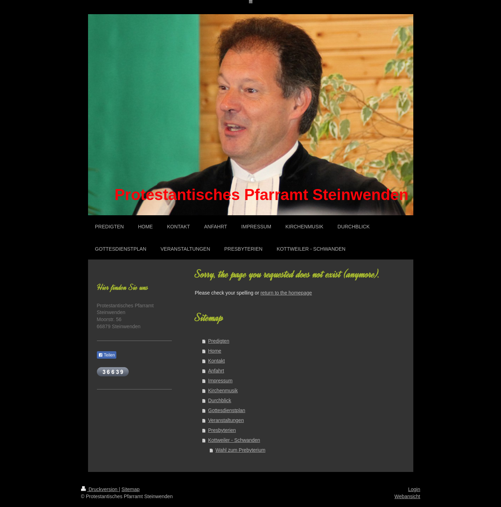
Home (214, 351)
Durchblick (219, 400)
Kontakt (216, 361)
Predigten (218, 341)
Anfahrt (216, 371)
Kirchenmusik (223, 390)
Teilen (106, 355)
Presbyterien (222, 430)
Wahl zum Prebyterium (241, 450)
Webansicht (407, 496)
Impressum (220, 380)
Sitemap (131, 489)
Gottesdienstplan (226, 410)
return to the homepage (286, 293)
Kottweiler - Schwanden (234, 440)
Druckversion (100, 489)
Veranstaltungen (226, 420)
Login (414, 489)
